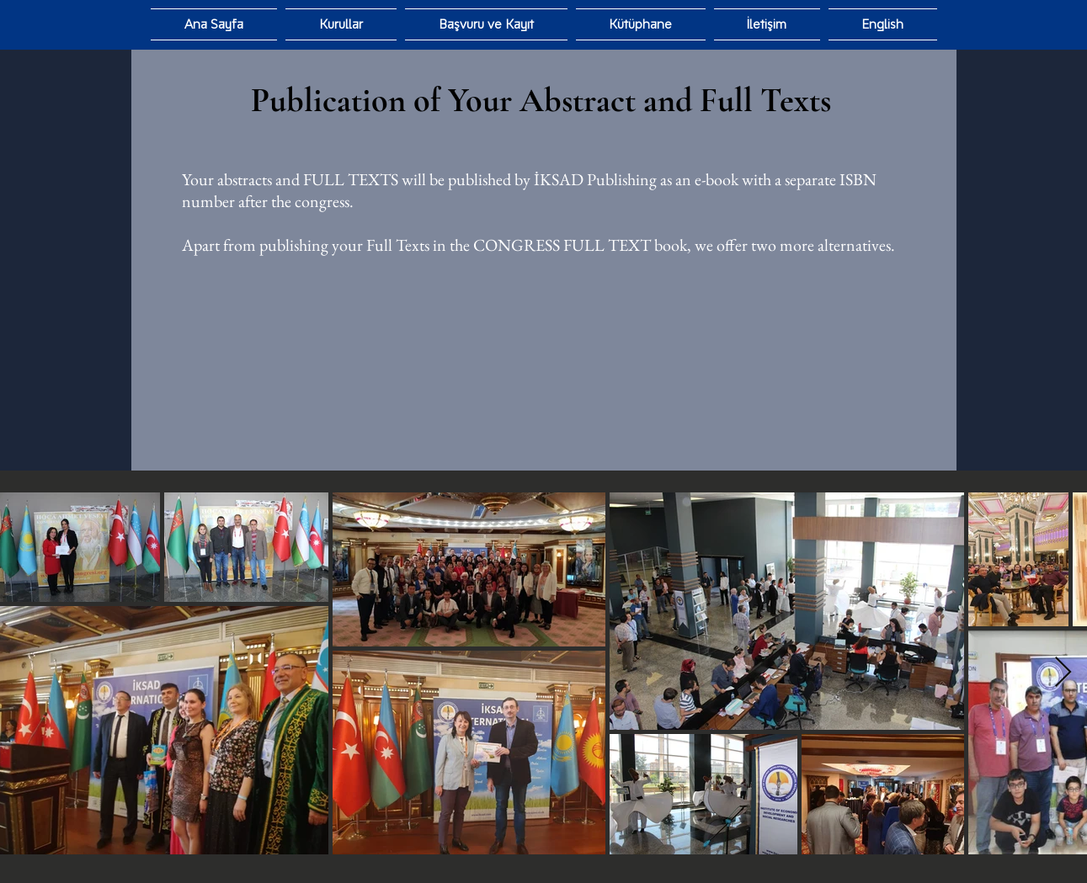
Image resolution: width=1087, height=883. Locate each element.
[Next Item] (1063, 673)
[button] (641, 24)
